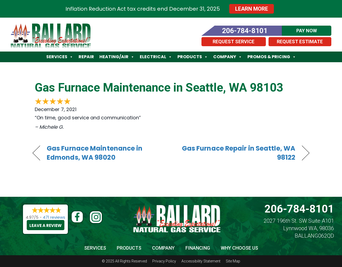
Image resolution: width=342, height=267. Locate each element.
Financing (197, 248)
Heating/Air (116, 57)
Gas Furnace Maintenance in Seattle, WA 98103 (159, 88)
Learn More (251, 9)
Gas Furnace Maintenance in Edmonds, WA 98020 (95, 153)
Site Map (233, 261)
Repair (86, 57)
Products (192, 57)
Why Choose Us (239, 248)
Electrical (156, 57)
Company (227, 57)
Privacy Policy (164, 261)
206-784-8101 (299, 209)
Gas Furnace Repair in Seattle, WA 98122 (237, 153)
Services (59, 57)
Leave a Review (45, 225)
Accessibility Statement (200, 261)
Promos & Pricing (271, 57)
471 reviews (54, 217)
